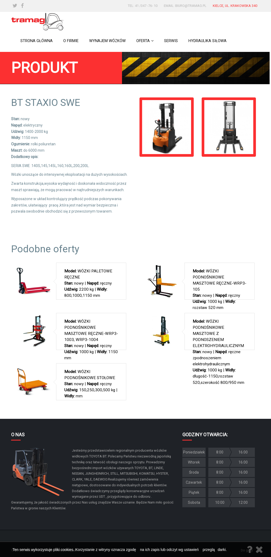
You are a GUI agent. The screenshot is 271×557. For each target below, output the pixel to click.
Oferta (144, 41)
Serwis (171, 41)
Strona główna (36, 41)
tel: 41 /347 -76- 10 (142, 6)
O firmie (71, 41)
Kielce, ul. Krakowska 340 (235, 6)
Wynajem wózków (107, 41)
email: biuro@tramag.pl (185, 6)
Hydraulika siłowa (207, 41)
